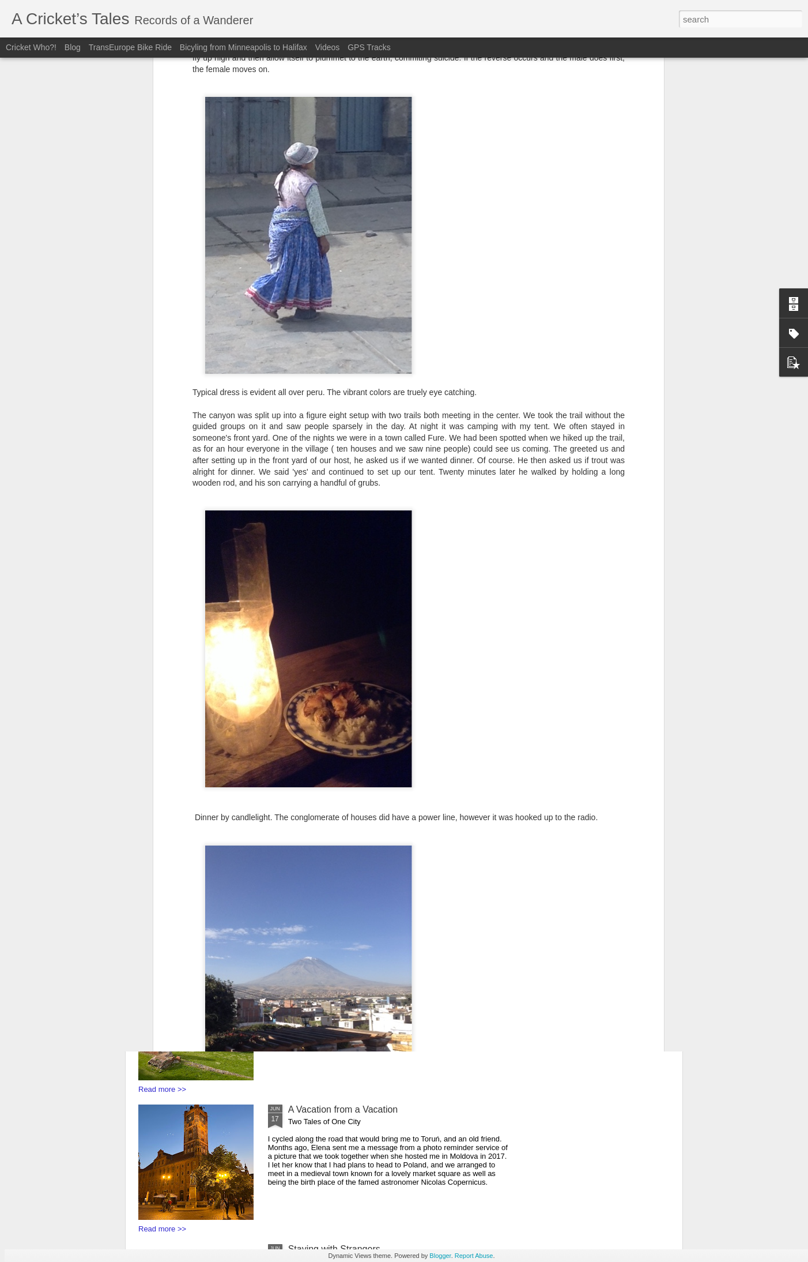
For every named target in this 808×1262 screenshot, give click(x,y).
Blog (74, 47)
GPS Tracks (369, 47)
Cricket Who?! (31, 47)
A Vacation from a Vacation (343, 1109)
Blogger (440, 1255)
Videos (327, 47)
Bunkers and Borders (331, 830)
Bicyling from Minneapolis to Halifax (244, 47)
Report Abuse (474, 1255)
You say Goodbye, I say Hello (348, 970)
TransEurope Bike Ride (130, 47)
